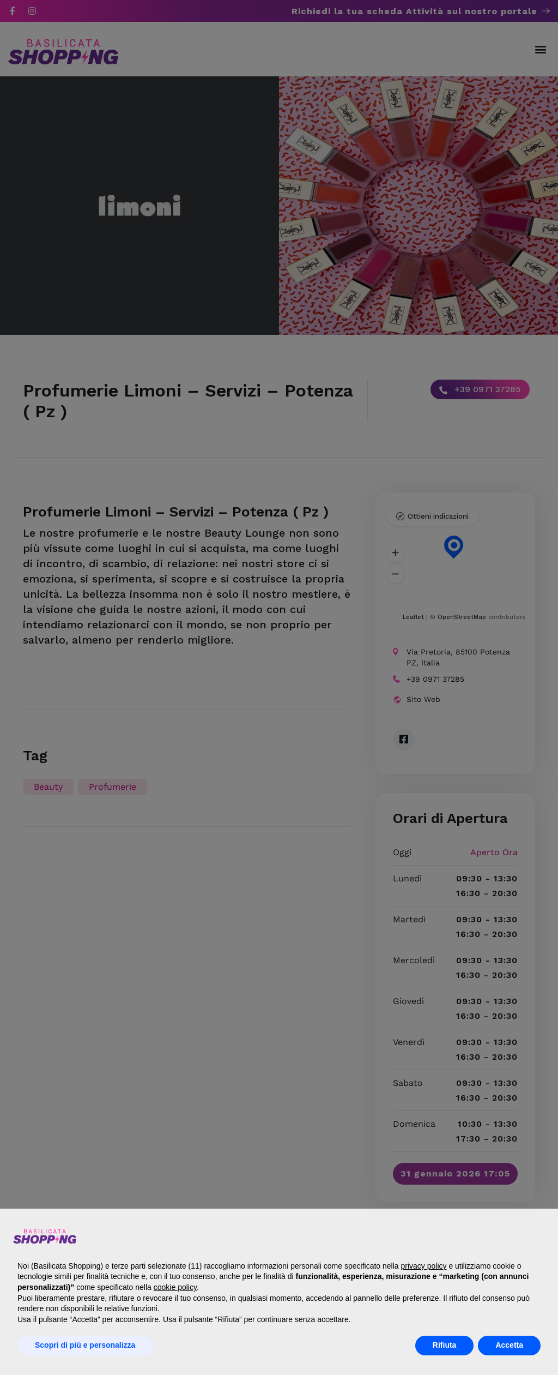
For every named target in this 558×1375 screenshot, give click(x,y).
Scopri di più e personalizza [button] (85, 1345)
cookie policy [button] (175, 1287)
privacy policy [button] (423, 1266)
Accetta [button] (509, 1345)
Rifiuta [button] (445, 1345)
